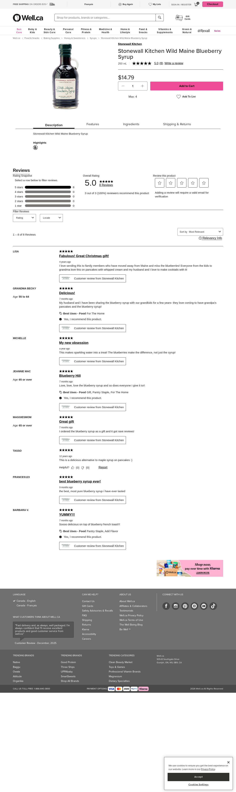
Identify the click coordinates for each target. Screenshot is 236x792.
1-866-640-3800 (42, 688)
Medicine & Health (105, 31)
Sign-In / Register (181, 4)
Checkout (212, 4)
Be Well (125, 629)
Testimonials (126, 611)
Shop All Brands (70, 681)
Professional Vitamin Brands (125, 672)
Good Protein (68, 662)
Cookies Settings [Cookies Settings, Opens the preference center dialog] (198, 784)
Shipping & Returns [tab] (177, 124)
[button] (123, 86)
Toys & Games (117, 667)
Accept (198, 777)
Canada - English (26, 601)
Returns (86, 625)
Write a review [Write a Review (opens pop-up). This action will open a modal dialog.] (173, 63)
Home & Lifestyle (125, 31)
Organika (18, 681)
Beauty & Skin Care (49, 31)
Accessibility (89, 634)
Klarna (85, 629)
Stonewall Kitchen (130, 44)
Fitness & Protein (86, 31)
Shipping (87, 620)
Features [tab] (92, 124)
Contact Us (88, 601)
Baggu (16, 667)
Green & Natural (187, 31)
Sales (217, 30)
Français (88, 4)
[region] (198, 773)
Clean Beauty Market (120, 662)
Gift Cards (87, 606)
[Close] (228, 762)
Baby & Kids (32, 31)
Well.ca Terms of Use (131, 620)
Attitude (17, 676)
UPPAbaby (67, 672)
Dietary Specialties (119, 681)
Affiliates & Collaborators (133, 606)
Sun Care (19, 31)
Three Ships (68, 667)
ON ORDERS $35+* (30, 4)
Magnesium (115, 676)
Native (16, 662)
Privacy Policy (208, 769)
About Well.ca (127, 601)
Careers (86, 639)
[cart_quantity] (133, 86)
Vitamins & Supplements (165, 31)
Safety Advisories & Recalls (97, 611)
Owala (16, 672)
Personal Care (68, 31)
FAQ (84, 615)
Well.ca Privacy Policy (131, 615)
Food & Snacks (143, 31)
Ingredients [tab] (131, 124)
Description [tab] (54, 125)
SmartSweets (68, 676)
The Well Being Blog (131, 625)
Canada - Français (27, 605)
